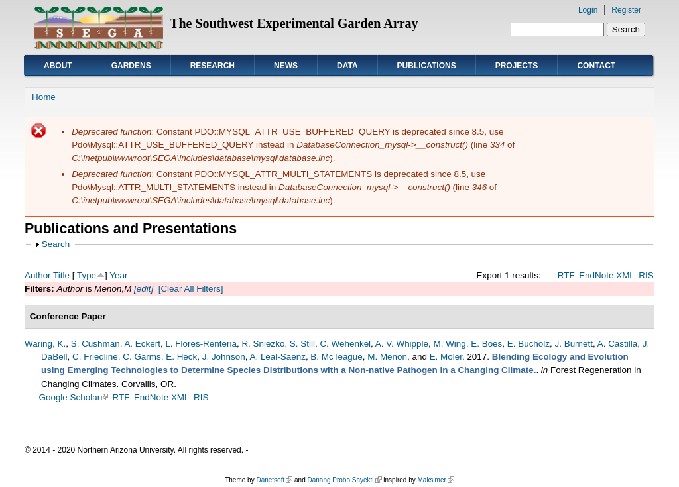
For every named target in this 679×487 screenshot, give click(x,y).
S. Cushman (95, 344)
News (286, 65)
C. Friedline (95, 357)
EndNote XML (607, 275)
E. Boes (486, 344)
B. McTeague (336, 357)
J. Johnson (223, 357)
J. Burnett (573, 344)
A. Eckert (142, 344)
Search (56, 244)
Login (587, 10)
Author (38, 275)
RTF (566, 275)
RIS (646, 275)
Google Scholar (74, 397)
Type (86, 275)
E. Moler (446, 357)
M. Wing (449, 344)
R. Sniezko (262, 344)
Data (347, 65)
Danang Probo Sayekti (344, 480)
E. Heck (181, 357)
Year (118, 275)
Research (212, 65)
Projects (516, 65)
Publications (426, 65)
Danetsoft (274, 480)
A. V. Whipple (401, 344)
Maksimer (435, 480)
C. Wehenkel (345, 344)
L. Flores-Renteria (201, 344)
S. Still (302, 344)
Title (61, 275)
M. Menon (387, 357)
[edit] (142, 289)
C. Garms (141, 357)
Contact (596, 65)
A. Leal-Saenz (277, 357)
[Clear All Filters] (190, 289)
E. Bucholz (528, 344)
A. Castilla (617, 344)
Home (44, 97)
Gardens (131, 65)
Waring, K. (45, 344)
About (58, 65)
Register (626, 10)
